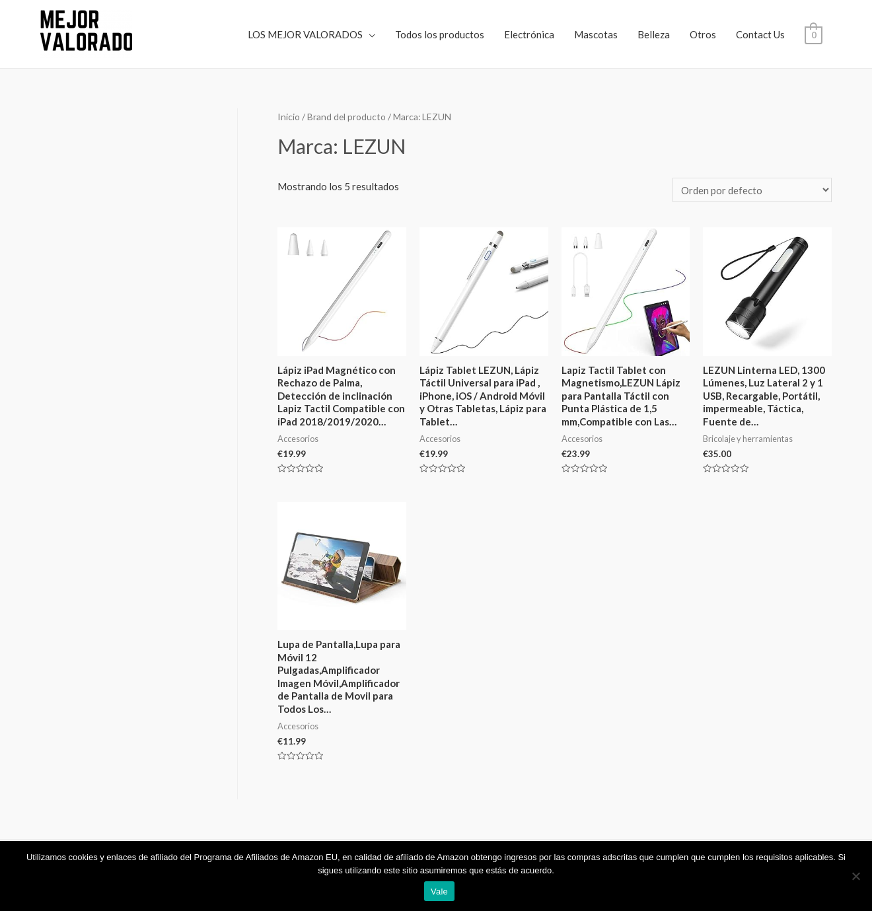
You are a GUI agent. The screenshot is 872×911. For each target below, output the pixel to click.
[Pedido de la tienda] (752, 190)
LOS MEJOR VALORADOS (305, 34)
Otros (703, 34)
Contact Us (760, 34)
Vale (439, 891)
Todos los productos (439, 34)
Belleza (653, 34)
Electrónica (529, 34)
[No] (855, 876)
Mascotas (596, 34)
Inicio (288, 116)
